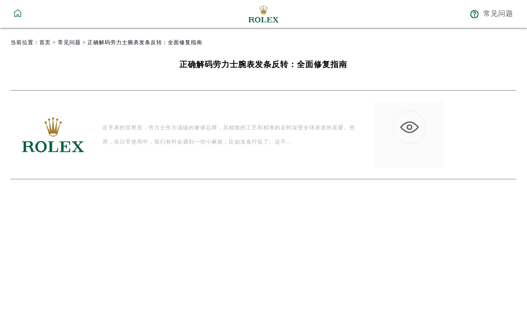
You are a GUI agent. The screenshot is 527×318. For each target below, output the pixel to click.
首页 (45, 42)
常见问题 (69, 42)
